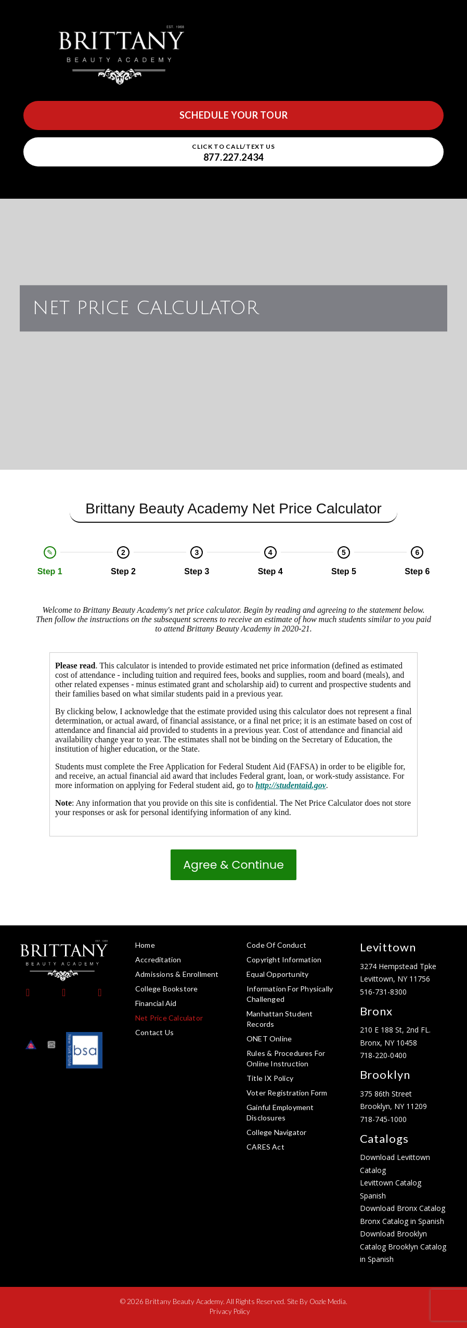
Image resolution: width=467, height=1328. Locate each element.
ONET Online (269, 1038)
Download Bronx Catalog (402, 1208)
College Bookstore (166, 988)
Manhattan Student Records (280, 1018)
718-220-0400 (383, 1055)
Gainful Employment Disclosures (280, 1112)
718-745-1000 (383, 1119)
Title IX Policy (270, 1078)
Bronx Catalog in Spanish (402, 1221)
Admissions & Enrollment (177, 974)
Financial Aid (156, 1003)
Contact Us (154, 1032)
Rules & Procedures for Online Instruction (286, 1058)
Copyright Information (284, 959)
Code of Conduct (276, 944)
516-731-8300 (383, 992)
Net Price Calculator (169, 1017)
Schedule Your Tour (233, 115)
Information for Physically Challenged (290, 993)
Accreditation (158, 959)
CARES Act (265, 1146)
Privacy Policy (230, 1311)
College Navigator (276, 1132)
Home (145, 944)
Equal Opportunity (277, 974)
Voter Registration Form (287, 1092)
